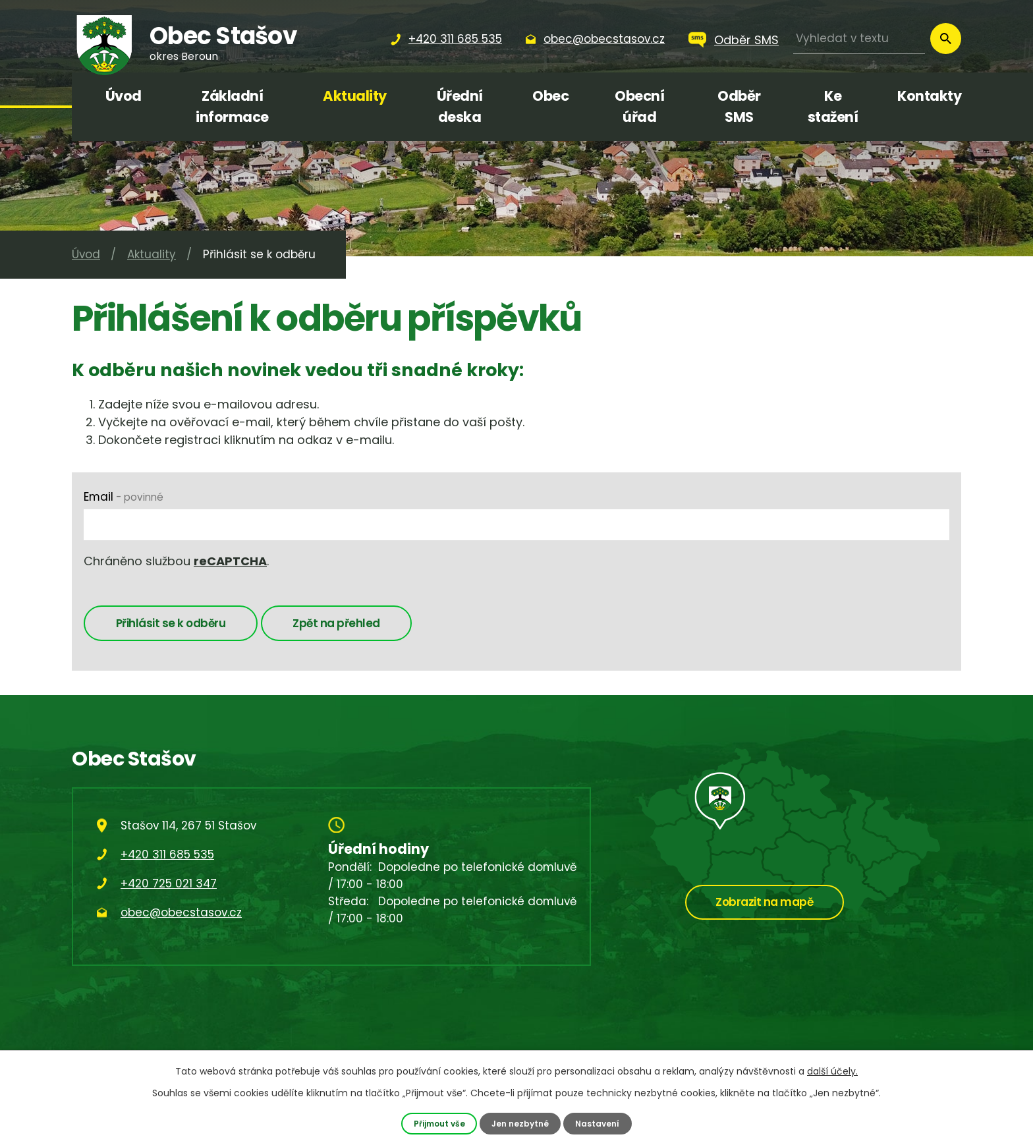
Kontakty (929, 95)
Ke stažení (833, 106)
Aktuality (355, 95)
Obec (550, 95)
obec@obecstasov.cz (181, 915)
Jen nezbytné (521, 1123)
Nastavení (601, 1123)
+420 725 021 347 (169, 886)
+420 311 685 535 (167, 857)
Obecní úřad (639, 106)
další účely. (832, 1071)
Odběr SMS (746, 40)
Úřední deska (460, 106)
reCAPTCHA (230, 561)
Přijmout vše (436, 1123)
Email (123, 497)
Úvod (123, 95)
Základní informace (232, 106)
